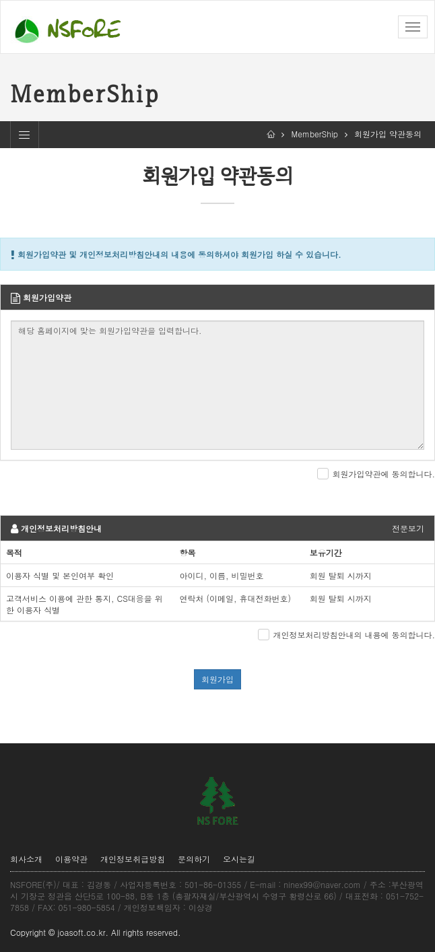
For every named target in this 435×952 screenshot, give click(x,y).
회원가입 (217, 679)
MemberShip (314, 133)
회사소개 (26, 858)
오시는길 (239, 858)
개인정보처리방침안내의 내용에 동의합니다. (354, 634)
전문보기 (408, 528)
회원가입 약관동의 (388, 133)
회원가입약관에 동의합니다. (383, 473)
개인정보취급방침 (132, 858)
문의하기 (194, 858)
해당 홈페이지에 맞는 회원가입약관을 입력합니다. (217, 385)
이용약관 (71, 858)
